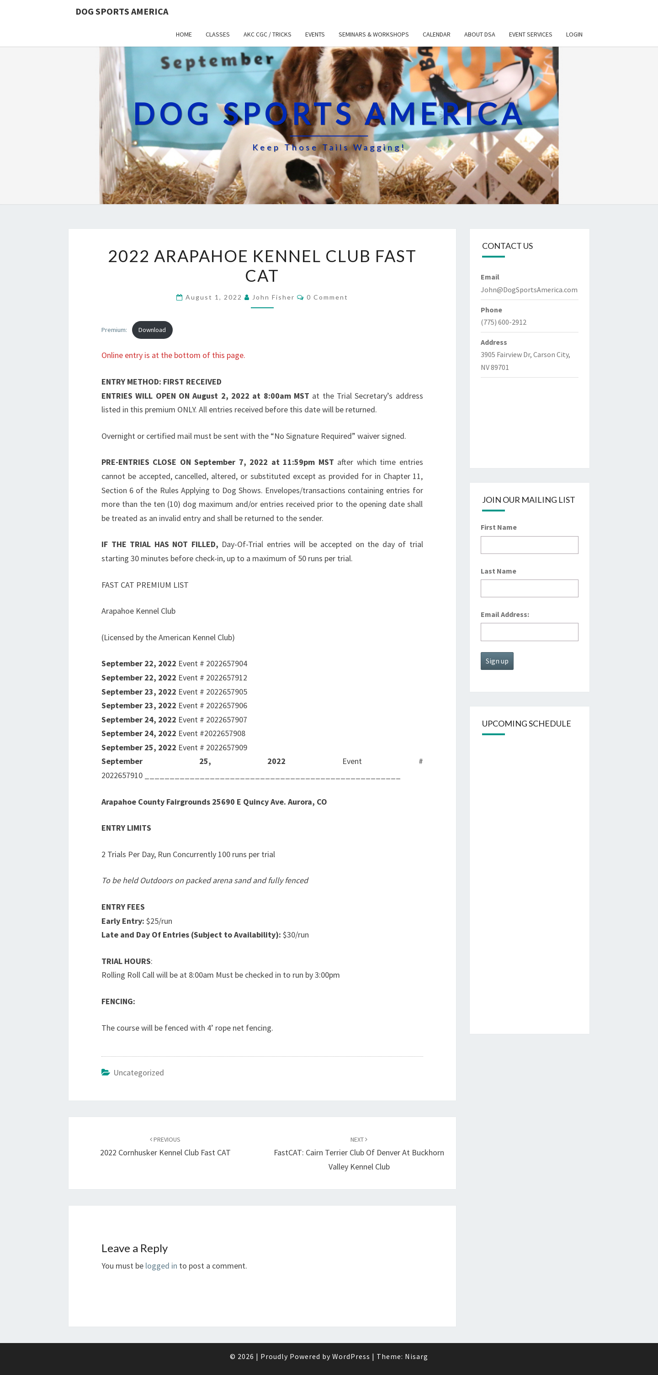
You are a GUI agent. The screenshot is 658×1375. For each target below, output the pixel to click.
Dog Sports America (121, 11)
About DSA (479, 34)
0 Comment (327, 297)
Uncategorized (138, 1072)
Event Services (530, 34)
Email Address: (505, 614)
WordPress (351, 1356)
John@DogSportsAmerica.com (529, 289)
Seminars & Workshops (374, 34)
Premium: (114, 330)
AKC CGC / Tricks (268, 34)
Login (574, 34)
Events (315, 34)
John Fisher (273, 297)
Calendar (437, 34)
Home (184, 34)
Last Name (498, 570)
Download (152, 330)
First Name (499, 527)
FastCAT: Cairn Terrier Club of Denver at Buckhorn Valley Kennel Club (359, 1153)
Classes (218, 34)
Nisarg (416, 1356)
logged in (161, 1265)
